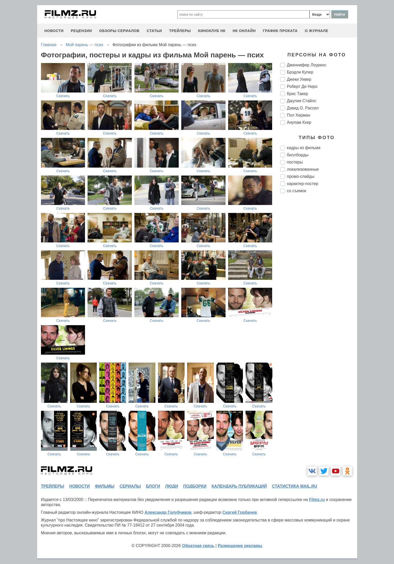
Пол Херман (298, 115)
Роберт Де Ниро (302, 86)
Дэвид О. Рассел (303, 108)
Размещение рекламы (240, 546)
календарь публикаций (239, 486)
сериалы (130, 486)
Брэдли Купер (300, 72)
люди (171, 486)
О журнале (316, 31)
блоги (153, 486)
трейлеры (180, 31)
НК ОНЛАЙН (244, 31)
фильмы (104, 486)
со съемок (296, 191)
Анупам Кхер (299, 122)
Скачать (63, 96)
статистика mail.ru (294, 486)
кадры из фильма (304, 148)
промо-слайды (301, 176)
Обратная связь (198, 546)
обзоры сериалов (119, 31)
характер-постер (302, 183)
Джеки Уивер (299, 79)
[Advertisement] (318, 283)
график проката (280, 31)
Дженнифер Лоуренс (306, 65)
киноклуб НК (212, 31)
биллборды (297, 155)
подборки (195, 486)
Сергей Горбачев (239, 512)
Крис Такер (297, 93)
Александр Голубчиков (168, 512)
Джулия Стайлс (301, 101)
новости (54, 31)
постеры (295, 162)
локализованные (303, 169)
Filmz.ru (317, 499)
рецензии (81, 31)
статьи (154, 31)
